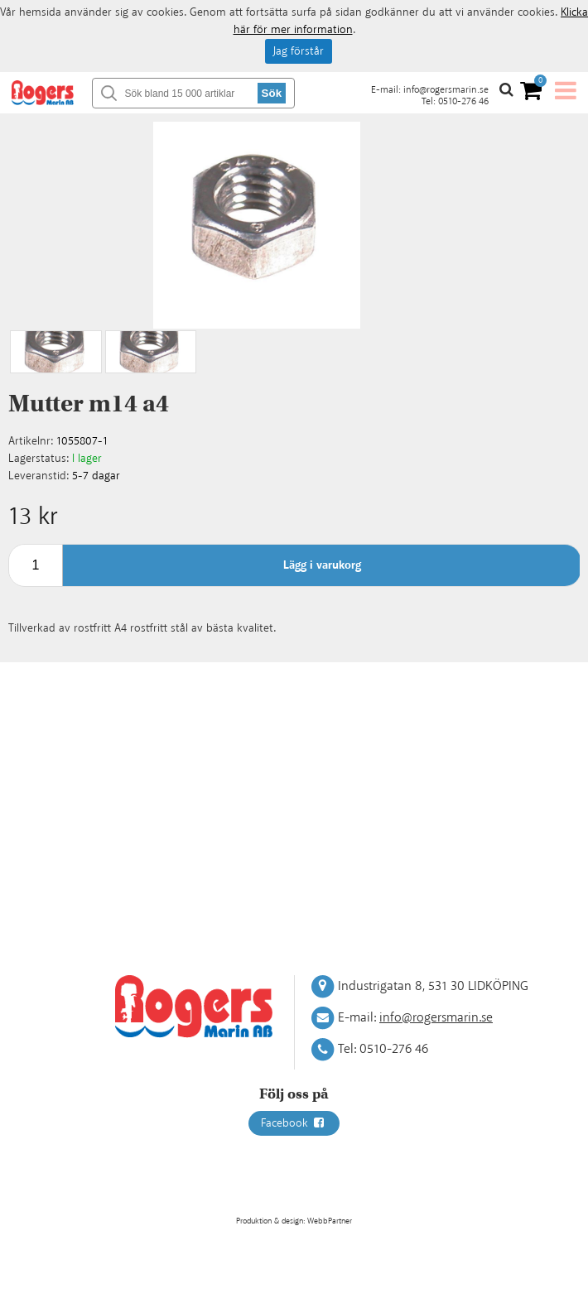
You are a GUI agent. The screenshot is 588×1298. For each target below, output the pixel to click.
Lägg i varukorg (322, 565)
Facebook (294, 1123)
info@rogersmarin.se (446, 90)
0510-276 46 (463, 101)
